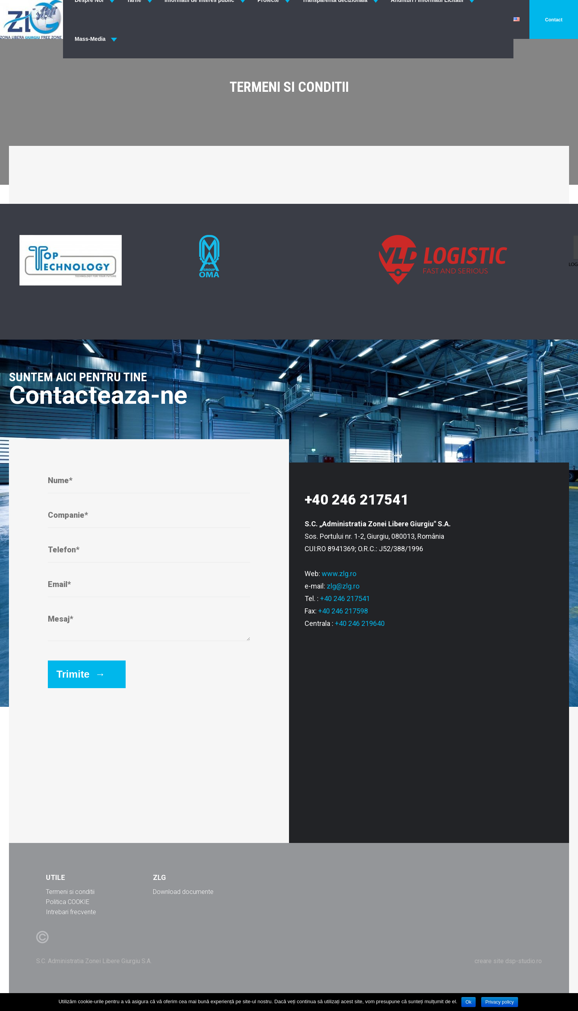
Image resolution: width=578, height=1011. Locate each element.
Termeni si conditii (70, 891)
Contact (553, 20)
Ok (468, 1002)
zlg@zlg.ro (343, 586)
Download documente (183, 891)
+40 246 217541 (345, 598)
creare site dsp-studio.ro (508, 961)
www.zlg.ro (339, 573)
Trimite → (80, 674)
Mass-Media (90, 39)
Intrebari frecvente (71, 912)
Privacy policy (499, 1002)
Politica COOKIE (67, 902)
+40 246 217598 (343, 611)
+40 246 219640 (360, 623)
